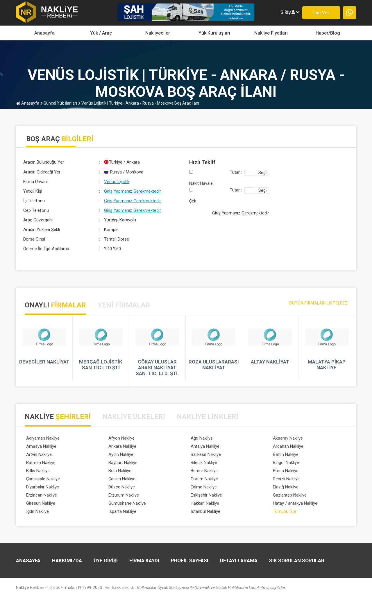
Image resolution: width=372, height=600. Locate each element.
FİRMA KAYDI (144, 560)
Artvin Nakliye (39, 454)
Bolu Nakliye (119, 470)
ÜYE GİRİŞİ (106, 560)
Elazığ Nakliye (285, 487)
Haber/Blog (328, 33)
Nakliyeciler (157, 33)
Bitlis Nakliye (38, 470)
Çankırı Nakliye (121, 478)
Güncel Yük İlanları (58, 103)
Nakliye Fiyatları (271, 33)
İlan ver (321, 12)
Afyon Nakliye (121, 438)
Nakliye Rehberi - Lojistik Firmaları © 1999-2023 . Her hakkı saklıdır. (151, 587)
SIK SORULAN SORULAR (296, 560)
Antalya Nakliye (205, 446)
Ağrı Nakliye (202, 438)
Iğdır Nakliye (37, 511)
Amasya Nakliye (41, 446)
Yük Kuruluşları (214, 33)
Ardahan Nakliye (288, 446)
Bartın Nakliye (285, 454)
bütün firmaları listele (318, 303)
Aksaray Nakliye (288, 438)
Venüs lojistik (116, 181)
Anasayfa (44, 33)
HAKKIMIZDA (67, 560)
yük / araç (101, 33)
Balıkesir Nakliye (206, 454)
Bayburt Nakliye (122, 462)
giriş (289, 12)
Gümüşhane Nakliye (127, 503)
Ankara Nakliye (122, 446)
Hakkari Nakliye (205, 503)
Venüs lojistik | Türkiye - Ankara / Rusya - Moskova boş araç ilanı (138, 103)
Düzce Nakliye (121, 487)
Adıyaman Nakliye (43, 438)
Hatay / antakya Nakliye (295, 503)
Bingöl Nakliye (286, 462)
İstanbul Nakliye (205, 511)
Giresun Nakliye (40, 503)
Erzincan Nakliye (41, 495)
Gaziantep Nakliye (290, 495)
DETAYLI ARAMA (238, 560)
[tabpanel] (186, 350)
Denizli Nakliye (286, 478)
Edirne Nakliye (204, 487)
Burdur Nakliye (204, 470)
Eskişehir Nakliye (206, 495)
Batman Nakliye (41, 462)
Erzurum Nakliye (123, 495)
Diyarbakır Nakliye (42, 487)
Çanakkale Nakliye (43, 478)
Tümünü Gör (284, 511)
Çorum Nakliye (204, 478)
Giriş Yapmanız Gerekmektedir (132, 191)
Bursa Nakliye (285, 470)
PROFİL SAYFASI (189, 560)
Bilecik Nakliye (204, 462)
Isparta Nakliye (122, 511)
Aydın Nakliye (120, 454)
